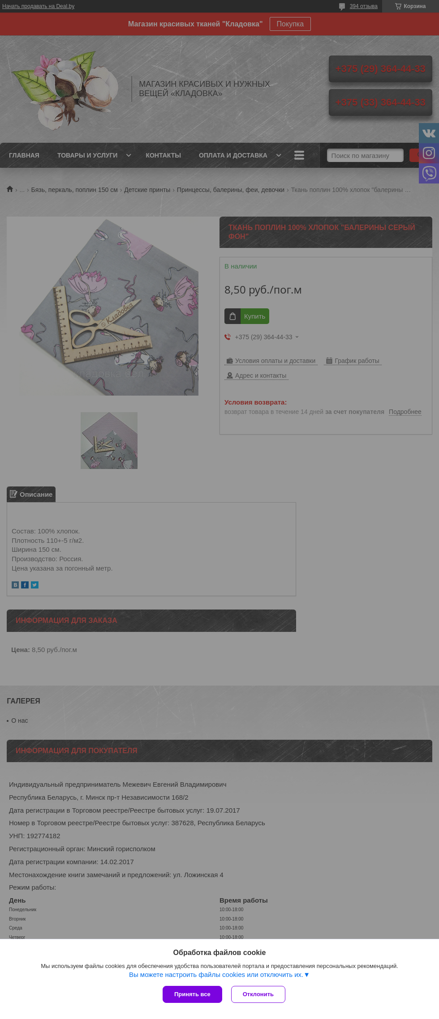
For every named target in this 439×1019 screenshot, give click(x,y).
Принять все (192, 994)
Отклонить (258, 994)
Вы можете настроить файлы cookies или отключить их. (216, 974)
